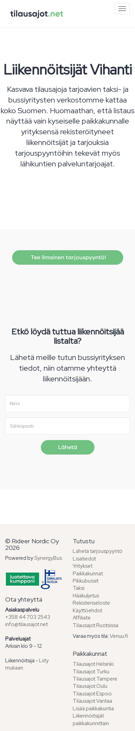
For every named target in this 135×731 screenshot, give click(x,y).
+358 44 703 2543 (27, 617)
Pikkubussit (85, 580)
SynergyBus (48, 558)
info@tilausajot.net (26, 624)
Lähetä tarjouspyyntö (98, 551)
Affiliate (82, 617)
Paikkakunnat (88, 573)
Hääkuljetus (86, 595)
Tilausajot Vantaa (92, 701)
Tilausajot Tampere (95, 678)
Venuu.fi (119, 636)
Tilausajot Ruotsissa (95, 625)
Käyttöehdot (87, 610)
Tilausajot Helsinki (93, 664)
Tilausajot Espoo (92, 693)
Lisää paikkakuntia (93, 708)
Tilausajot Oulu (90, 686)
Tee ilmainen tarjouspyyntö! (67, 257)
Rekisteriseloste (91, 603)
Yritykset (82, 566)
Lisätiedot (84, 558)
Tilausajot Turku (91, 671)
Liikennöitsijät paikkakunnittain (91, 719)
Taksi (78, 588)
